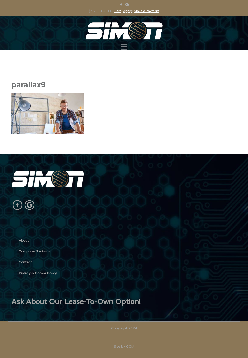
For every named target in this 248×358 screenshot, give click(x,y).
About (24, 240)
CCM (130, 346)
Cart (117, 11)
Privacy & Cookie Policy (38, 273)
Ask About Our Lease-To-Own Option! (76, 301)
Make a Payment (146, 11)
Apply (127, 11)
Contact (25, 262)
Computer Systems (34, 251)
